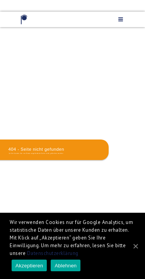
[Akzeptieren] (135, 246)
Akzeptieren (29, 266)
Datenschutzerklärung (52, 253)
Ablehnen (66, 266)
